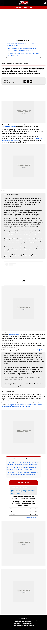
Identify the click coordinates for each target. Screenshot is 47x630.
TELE (31, 7)
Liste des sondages (31, 517)
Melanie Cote (6, 80)
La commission (14, 334)
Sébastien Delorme (9, 127)
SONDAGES (17, 7)
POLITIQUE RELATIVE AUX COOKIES (23, 625)
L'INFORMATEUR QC (7, 63)
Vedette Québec (38, 350)
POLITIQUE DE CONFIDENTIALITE (23, 623)
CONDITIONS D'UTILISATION (23, 621)
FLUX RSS (18, 626)
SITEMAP (23, 626)
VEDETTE (25, 7)
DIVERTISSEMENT (17, 63)
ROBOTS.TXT (28, 626)
